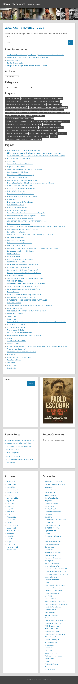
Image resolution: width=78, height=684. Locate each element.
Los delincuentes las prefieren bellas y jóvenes (22, 265)
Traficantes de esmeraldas (53, 656)
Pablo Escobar (12, 354)
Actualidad (48, 487)
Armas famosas (50, 493)
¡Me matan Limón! (13, 344)
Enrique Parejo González (53, 536)
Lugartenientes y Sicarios (15, 275)
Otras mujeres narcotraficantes (55, 620)
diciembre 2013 (12, 490)
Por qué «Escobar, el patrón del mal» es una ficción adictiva (27, 66)
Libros (47, 582)
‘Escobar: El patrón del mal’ (16, 349)
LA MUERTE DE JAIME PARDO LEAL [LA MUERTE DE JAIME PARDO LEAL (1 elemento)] (35, 116)
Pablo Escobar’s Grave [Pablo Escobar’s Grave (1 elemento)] (28, 130)
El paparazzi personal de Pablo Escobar (20, 202)
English (47, 533)
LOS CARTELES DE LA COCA (16, 262)
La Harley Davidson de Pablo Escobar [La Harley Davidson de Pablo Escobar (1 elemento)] (58, 113)
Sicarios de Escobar (51, 642)
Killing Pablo (11, 365)
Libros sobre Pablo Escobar (54, 588)
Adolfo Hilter (11, 161)
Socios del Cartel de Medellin (16, 324)
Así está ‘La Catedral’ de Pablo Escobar (20, 164)
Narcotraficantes (50, 610)
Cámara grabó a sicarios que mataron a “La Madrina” (25, 169)
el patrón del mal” (51, 531)
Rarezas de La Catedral (15, 314)
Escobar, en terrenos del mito (17, 210)
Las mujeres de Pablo (52, 580)
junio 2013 (10, 506)
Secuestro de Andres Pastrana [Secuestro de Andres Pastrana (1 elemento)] (15, 136)
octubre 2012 (11, 528)
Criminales (48, 514)
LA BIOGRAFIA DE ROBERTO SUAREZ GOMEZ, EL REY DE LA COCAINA (30, 235)
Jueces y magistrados (52, 563)
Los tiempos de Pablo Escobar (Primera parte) (22, 270)
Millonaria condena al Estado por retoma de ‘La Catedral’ (26, 284)
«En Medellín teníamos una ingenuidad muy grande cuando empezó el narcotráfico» (35, 55)
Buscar (7, 380)
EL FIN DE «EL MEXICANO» (16, 191)
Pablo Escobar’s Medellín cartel (55, 634)
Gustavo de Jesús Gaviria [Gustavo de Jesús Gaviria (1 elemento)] (38, 104)
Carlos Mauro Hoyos (51, 503)
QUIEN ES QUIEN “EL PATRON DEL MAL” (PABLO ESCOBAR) (27, 311)
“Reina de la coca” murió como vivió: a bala (21, 352)
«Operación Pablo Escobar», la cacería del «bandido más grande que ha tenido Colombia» (37, 346)
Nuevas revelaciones (51, 615)
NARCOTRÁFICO (50, 612)
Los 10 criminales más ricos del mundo (20, 259)
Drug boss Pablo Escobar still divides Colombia (22, 180)
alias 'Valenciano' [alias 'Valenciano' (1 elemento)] (26, 98)
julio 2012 (10, 536)
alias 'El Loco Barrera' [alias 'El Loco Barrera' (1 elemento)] (13, 98)
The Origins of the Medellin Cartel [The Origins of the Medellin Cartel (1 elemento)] (16, 139)
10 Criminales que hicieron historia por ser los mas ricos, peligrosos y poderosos (34, 153)
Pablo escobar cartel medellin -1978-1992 (21, 297)
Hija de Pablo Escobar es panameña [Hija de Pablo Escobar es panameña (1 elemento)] (17, 107)
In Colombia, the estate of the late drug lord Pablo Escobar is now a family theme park (36, 226)
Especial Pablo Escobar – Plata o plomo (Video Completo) (26, 213)
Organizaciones (50, 618)
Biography (48, 501)
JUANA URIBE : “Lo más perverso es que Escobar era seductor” (28, 57)
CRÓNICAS (48, 517)
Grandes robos (49, 547)
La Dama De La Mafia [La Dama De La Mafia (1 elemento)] (39, 113)
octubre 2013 (11, 495)
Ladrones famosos (51, 577)
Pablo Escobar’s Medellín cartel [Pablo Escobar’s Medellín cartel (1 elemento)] (47, 130)
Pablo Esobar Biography (15, 360)
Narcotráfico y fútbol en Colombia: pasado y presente (25, 295)
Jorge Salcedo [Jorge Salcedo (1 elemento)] (10, 110)
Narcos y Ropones (13, 292)
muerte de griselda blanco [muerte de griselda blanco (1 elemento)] (29, 127)
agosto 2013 (11, 501)
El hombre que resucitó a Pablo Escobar (20, 194)
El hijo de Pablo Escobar (53, 525)
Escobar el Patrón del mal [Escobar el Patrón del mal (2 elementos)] (39, 101)
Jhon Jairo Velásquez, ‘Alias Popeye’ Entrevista (22, 229)
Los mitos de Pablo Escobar (54, 591)
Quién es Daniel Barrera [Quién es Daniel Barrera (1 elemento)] (48, 133)
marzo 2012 (11, 544)
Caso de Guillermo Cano (53, 512)
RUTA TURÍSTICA (50, 637)
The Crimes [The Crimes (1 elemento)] (53, 136)
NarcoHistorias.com (14, 4)
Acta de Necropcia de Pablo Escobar (19, 158)
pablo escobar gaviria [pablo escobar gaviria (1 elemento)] (13, 130)
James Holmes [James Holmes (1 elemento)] (63, 107)
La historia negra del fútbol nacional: (19, 243)
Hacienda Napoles (51, 555)
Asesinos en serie (50, 495)
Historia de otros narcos (53, 558)
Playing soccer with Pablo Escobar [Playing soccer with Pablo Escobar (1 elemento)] (17, 133)
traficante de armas (51, 653)
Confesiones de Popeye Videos (17, 177)
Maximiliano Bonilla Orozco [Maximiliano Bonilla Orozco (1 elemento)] (52, 124)
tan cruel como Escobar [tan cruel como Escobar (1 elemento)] (41, 136)
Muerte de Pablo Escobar (53, 607)
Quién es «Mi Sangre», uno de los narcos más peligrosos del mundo (29, 305)
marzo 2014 (11, 482)
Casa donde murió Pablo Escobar (18, 172)
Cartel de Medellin (51, 509)
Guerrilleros (49, 550)
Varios (47, 661)
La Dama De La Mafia (52, 566)
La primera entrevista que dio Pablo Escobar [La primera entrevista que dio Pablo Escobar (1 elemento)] (20, 119)
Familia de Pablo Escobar (53, 542)
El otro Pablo (11, 199)
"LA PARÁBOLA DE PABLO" (53, 482)
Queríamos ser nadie (14, 303)
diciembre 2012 (12, 522)
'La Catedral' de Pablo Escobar (55, 484)
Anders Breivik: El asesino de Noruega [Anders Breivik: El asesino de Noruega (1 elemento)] (17, 101)
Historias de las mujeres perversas (18, 224)
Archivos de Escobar (51, 490)
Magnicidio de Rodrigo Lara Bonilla (56, 604)
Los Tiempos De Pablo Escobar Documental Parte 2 (24, 273)
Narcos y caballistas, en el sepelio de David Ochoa (23, 289)
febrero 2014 (11, 484)
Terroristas (48, 648)
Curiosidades (49, 522)
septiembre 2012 (12, 531)
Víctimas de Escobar (51, 664)
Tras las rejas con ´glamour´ (16, 327)
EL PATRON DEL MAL (52, 528)
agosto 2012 (11, 533)
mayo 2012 (10, 542)
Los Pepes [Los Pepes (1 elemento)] (66, 121)
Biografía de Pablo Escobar (16, 167)
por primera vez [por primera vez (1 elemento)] (34, 133)
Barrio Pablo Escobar (52, 498)
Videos (9, 338)
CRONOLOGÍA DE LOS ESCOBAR (55, 520)
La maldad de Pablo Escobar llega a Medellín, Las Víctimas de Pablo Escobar (32, 248)
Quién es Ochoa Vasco (14, 308)
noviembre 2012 (12, 525)
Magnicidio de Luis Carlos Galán (55, 601)
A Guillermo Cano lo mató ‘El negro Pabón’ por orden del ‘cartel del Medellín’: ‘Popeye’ (36, 156)
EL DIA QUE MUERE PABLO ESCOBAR (19, 186)
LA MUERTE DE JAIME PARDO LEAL (56, 569)
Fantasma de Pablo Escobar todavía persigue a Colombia (26, 216)
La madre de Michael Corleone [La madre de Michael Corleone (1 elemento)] (15, 116)
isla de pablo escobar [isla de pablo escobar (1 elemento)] (50, 107)
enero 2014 (11, 487)
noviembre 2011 (12, 547)
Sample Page (11, 316)
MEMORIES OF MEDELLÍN (15, 281)
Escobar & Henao (50, 539)
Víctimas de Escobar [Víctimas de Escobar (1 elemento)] (35, 139)
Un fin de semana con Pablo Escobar (19, 333)
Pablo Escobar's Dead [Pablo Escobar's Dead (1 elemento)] (56, 127)
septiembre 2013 (12, 498)
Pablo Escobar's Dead (52, 626)
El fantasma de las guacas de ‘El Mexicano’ (21, 188)
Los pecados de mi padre (53, 593)
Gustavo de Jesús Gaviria (53, 552)
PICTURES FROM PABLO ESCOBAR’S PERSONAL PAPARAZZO (27, 300)
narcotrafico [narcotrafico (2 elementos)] (43, 127)
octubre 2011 (11, 550)
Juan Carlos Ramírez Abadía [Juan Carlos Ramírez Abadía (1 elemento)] (54, 110)
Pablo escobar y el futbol (53, 623)
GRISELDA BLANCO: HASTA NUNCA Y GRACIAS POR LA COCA (27, 221)
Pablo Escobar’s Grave (52, 631)
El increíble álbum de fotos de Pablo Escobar (22, 196)
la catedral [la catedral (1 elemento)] (27, 113)
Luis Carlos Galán (50, 599)
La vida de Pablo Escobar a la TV (55, 571)
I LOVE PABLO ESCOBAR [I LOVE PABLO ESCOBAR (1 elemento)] (35, 107)
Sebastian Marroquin (52, 640)
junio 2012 (10, 539)
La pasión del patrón (14, 60)
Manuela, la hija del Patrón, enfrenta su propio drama (25, 278)
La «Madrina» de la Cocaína (16, 232)
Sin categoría (49, 645)
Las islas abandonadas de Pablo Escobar (20, 251)
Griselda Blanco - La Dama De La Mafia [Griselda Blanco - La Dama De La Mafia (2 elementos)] (17, 104)
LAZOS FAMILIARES (13, 254)
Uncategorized (50, 659)
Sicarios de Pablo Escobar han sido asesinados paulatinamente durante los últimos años (36, 322)
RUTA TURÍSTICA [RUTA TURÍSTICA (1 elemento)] (61, 133)
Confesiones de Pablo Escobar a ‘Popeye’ (20, 175)
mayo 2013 (10, 509)
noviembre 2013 (12, 493)
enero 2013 (11, 520)
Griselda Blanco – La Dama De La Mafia (20, 218)
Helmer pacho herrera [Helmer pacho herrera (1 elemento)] (54, 104)
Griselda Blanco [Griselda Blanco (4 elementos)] (54, 101)
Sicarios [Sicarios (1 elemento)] (29, 136)
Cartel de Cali (49, 506)
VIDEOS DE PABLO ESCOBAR (16, 341)
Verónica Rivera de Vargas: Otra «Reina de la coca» (24, 335)
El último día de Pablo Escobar (17, 207)
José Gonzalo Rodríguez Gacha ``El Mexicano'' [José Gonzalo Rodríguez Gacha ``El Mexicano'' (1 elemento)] (30, 110)
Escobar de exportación (15, 63)
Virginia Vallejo (50, 669)
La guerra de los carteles (15, 237)
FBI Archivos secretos (52, 544)
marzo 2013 (11, 514)
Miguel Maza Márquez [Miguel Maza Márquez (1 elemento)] (12, 127)
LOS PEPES (48, 596)
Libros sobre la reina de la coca (55, 585)
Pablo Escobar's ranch (52, 629)
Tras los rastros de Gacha (15, 330)
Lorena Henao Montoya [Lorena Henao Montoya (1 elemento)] (54, 121)
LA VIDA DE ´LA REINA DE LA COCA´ (56, 574)
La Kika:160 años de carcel (16, 246)
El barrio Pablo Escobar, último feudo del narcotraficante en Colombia (30, 183)
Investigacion (49, 561)
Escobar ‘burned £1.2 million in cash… (20, 357)
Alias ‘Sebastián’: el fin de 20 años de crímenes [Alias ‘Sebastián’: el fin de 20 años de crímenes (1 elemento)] (48, 98)
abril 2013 (10, 512)
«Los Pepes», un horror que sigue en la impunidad (24, 150)
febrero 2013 (11, 517)
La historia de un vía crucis (16, 240)
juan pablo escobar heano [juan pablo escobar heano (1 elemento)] (14, 113)
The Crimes (11, 363)
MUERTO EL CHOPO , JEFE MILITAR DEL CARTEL (23, 286)
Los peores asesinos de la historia (18, 267)
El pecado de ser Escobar (15, 205)
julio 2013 (10, 503)
